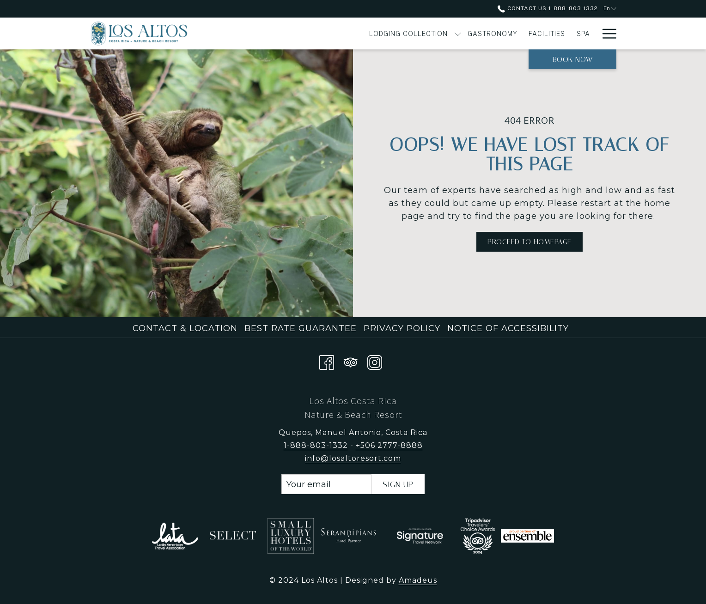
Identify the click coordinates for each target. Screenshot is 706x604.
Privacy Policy (402, 328)
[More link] (606, 33)
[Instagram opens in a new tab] (374, 360)
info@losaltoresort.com (353, 458)
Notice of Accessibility (508, 328)
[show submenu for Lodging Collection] (345, 33)
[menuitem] (295, 33)
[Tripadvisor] (350, 360)
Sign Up (398, 484)
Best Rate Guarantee (300, 328)
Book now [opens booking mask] (573, 59)
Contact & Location (185, 328)
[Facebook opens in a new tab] (326, 360)
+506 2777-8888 (389, 445)
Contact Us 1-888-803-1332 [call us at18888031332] (547, 8)
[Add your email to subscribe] (326, 484)
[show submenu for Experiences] (545, 33)
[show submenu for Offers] (591, 33)
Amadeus (418, 580)
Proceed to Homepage (529, 241)
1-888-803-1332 (316, 445)
